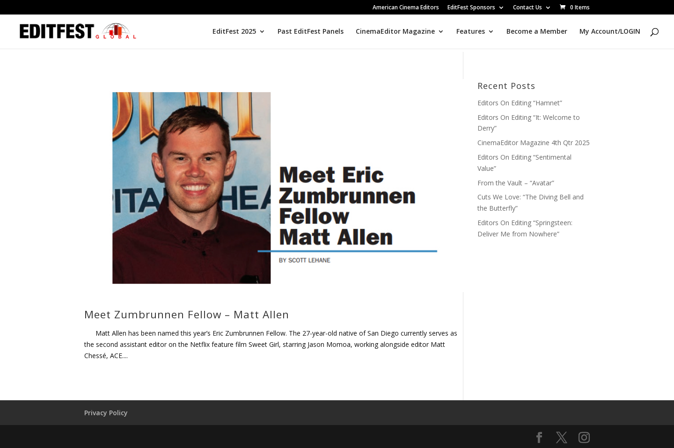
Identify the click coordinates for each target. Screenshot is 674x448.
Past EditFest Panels (311, 32)
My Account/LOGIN (609, 32)
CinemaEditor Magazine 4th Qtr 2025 (533, 142)
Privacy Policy (106, 412)
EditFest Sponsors (471, 8)
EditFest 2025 (234, 32)
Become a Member (536, 32)
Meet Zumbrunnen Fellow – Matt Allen (186, 314)
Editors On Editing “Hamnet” (519, 102)
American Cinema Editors (406, 8)
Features (470, 32)
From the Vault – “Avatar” (515, 182)
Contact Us (527, 8)
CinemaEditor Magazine (395, 32)
